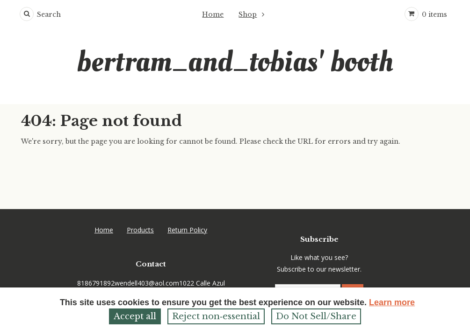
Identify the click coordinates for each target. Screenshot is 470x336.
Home (213, 14)
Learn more (392, 302)
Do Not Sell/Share (316, 316)
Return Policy (187, 201)
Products (140, 201)
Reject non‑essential (216, 316)
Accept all (135, 316)
